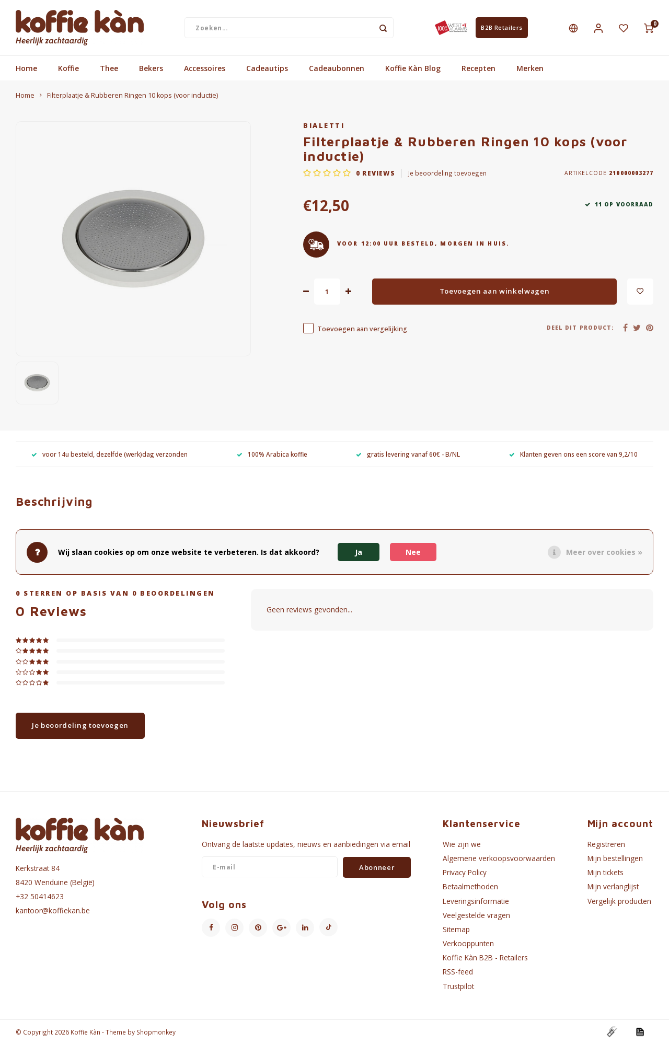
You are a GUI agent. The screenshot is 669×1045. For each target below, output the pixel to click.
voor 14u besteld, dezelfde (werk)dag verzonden (109, 454)
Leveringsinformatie (476, 902)
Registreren (606, 845)
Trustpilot (458, 987)
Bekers (151, 69)
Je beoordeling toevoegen (447, 173)
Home (26, 69)
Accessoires (204, 69)
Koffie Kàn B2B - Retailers (485, 958)
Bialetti (323, 126)
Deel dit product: (580, 328)
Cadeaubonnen (336, 69)
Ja (358, 552)
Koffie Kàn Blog (413, 69)
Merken (530, 69)
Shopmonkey (156, 1032)
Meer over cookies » (604, 552)
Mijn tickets (605, 873)
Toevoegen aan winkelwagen (495, 292)
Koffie (68, 69)
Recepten (478, 69)
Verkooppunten (468, 944)
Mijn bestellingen (615, 859)
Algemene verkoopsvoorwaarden (499, 859)
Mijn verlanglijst (613, 887)
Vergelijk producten (619, 902)
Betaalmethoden (470, 887)
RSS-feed (458, 973)
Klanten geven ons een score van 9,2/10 (573, 454)
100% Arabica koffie (272, 454)
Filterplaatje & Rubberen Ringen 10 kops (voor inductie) (132, 96)
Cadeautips (267, 69)
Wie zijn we (462, 845)
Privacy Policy (465, 873)
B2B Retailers (501, 28)
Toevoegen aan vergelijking (362, 329)
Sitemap (456, 930)
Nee (413, 552)
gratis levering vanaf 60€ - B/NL (408, 454)
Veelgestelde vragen (476, 916)
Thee (109, 69)
